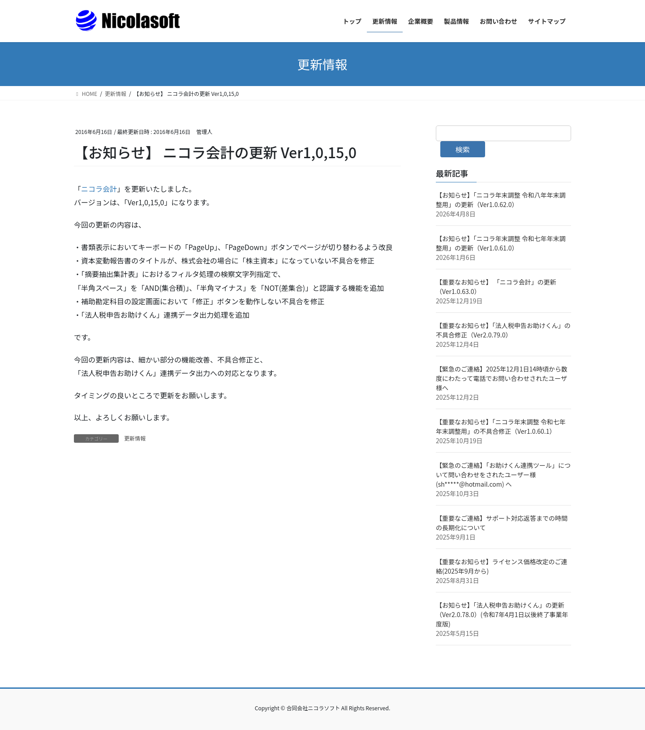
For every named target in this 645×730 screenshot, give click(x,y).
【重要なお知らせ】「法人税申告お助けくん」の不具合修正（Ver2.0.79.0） (503, 330)
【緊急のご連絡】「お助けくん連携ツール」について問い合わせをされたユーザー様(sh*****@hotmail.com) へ (503, 474)
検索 (463, 149)
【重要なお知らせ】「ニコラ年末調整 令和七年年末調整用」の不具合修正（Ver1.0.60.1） (501, 426)
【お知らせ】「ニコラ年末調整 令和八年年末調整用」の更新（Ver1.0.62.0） (501, 199)
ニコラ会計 (99, 188)
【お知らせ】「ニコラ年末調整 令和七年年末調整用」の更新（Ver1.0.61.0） (501, 243)
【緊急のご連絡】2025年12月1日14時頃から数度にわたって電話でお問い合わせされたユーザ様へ (502, 378)
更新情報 (135, 438)
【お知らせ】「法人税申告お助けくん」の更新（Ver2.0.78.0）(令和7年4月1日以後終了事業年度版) (502, 614)
